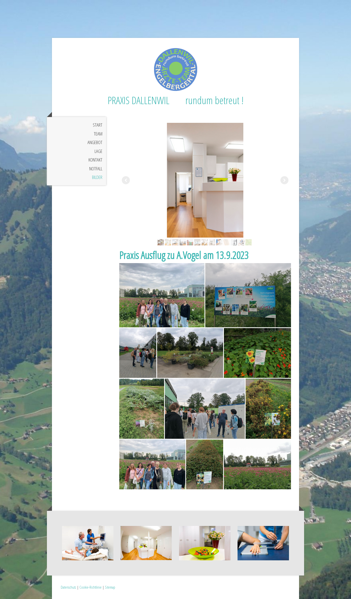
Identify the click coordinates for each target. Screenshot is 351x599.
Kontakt (95, 159)
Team (98, 133)
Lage (98, 151)
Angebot (94, 142)
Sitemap (110, 587)
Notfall (95, 168)
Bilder (97, 177)
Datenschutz (68, 587)
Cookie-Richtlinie (90, 587)
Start (97, 125)
